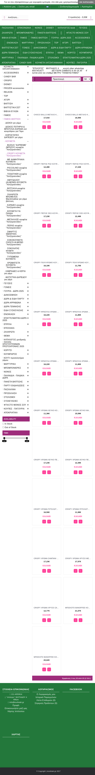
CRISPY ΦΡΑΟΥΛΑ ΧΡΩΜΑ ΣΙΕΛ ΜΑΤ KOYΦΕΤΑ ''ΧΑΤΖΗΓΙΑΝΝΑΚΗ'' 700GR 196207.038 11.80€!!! (78, 361)
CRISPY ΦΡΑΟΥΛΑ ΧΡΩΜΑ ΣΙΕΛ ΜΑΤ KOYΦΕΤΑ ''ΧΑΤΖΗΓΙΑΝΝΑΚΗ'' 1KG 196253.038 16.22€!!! (47, 361)
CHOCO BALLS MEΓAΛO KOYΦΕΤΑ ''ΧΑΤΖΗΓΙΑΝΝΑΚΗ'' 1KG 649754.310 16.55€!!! (78, 115)
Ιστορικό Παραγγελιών (46, 697)
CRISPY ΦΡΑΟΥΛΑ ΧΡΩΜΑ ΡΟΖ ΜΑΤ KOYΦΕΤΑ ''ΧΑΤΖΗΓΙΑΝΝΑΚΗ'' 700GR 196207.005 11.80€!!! (78, 312)
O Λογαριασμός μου (46, 694)
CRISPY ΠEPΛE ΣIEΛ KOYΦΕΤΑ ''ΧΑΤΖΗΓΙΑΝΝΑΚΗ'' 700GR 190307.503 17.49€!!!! (78, 213)
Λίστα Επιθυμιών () (46, 700)
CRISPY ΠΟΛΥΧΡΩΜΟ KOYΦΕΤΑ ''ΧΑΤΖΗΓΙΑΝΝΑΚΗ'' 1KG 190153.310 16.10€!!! (47, 263)
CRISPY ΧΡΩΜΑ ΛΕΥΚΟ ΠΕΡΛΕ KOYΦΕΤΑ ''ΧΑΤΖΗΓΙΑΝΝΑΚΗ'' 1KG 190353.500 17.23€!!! (47, 460)
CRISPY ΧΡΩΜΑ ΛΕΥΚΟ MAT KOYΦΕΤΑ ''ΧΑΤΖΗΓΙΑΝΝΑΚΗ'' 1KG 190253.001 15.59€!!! (78, 410)
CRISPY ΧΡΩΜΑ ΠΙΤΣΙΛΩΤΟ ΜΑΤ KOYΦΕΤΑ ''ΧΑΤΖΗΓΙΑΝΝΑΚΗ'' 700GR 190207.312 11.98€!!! (78, 509)
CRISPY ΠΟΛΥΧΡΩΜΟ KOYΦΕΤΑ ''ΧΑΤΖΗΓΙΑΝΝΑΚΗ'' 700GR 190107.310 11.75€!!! (78, 263)
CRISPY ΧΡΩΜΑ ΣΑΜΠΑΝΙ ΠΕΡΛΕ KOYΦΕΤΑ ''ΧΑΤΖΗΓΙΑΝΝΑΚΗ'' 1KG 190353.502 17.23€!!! (47, 558)
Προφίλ (16, 705)
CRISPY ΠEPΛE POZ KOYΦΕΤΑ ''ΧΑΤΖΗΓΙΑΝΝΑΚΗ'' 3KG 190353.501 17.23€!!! (78, 164)
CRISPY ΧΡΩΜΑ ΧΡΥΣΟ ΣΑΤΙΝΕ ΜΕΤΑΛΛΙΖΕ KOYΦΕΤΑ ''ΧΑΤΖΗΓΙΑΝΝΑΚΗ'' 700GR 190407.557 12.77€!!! (47, 608)
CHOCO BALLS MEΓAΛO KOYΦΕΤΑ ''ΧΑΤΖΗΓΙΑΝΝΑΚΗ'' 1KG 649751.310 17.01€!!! (47, 115)
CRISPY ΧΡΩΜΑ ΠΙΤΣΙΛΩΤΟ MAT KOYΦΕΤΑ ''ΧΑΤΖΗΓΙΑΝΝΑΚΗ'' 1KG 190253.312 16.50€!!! (47, 509)
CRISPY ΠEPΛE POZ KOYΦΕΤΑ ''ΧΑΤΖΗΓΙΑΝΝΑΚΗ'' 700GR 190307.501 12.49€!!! (47, 164)
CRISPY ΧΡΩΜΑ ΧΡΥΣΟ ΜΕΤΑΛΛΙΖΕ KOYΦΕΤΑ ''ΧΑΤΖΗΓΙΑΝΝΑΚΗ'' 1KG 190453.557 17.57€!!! (78, 558)
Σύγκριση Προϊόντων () (46, 703)
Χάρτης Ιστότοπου (15, 711)
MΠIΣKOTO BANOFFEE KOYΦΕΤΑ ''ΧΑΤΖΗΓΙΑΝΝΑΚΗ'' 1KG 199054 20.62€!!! (47, 657)
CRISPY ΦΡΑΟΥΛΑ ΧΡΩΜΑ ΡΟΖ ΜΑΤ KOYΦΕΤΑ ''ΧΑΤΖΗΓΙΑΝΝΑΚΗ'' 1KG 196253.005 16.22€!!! (47, 312)
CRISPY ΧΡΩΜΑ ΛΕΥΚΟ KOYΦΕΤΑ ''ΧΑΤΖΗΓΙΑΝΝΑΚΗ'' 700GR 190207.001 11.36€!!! (47, 410)
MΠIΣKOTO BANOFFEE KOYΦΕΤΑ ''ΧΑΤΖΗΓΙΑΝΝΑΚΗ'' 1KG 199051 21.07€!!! (78, 608)
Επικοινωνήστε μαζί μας (16, 708)
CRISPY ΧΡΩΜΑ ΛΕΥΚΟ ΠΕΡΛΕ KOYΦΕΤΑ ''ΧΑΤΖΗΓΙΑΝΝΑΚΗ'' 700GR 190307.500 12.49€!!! (78, 460)
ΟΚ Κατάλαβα (86, 2)
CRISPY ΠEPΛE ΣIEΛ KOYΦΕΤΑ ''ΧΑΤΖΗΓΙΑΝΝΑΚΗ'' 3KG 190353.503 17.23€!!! (47, 213)
